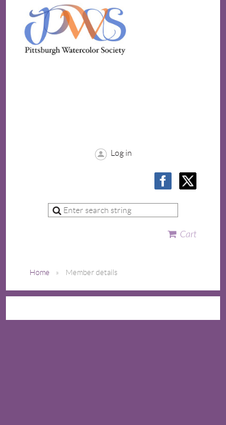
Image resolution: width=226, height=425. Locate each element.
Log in (121, 153)
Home (40, 272)
